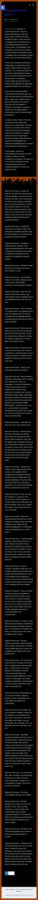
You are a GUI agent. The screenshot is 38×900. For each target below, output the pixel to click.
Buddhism (25, 889)
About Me (19, 891)
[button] (2, 7)
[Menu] (33, 5)
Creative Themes (29, 895)
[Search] (29, 5)
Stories (11, 889)
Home (7, 889)
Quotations (18, 889)
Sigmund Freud (10, 29)
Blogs (31, 889)
